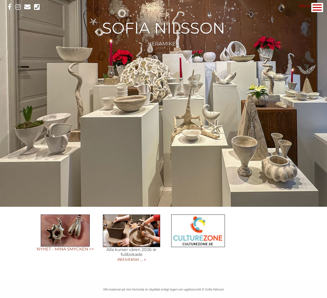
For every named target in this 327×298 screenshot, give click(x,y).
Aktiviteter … (130, 259)
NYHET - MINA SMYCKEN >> (65, 249)
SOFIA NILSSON (163, 28)
